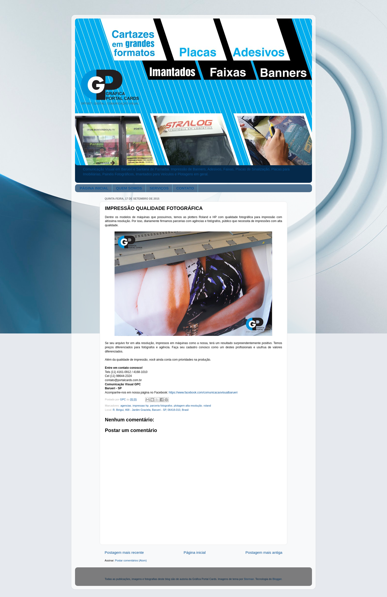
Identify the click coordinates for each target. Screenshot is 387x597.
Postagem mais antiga (264, 552)
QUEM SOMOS (129, 188)
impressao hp (141, 405)
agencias (125, 405)
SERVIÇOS (159, 188)
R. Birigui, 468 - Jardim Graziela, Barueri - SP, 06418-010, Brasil (151, 409)
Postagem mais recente (124, 552)
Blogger (277, 578)
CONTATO (185, 188)
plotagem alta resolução (188, 405)
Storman (249, 578)
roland (207, 405)
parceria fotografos (161, 405)
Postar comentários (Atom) (131, 560)
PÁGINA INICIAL (94, 188)
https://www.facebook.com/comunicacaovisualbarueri (203, 392)
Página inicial (195, 552)
